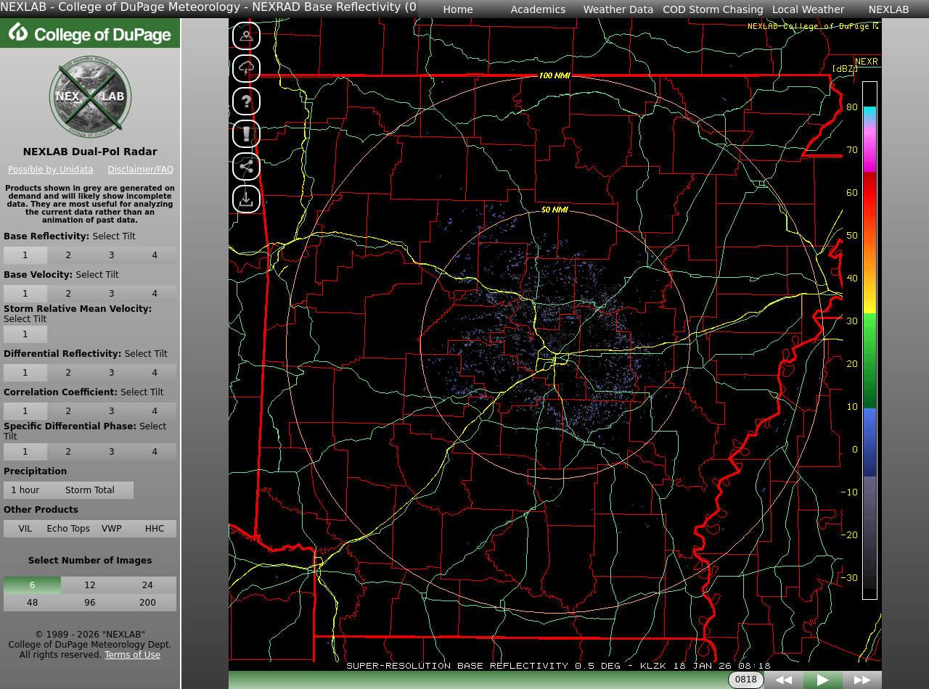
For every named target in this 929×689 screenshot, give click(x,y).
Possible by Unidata (50, 170)
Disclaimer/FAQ (141, 170)
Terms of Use (132, 655)
